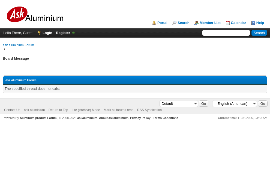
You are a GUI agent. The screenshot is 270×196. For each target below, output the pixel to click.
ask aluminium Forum (18, 45)
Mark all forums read (118, 110)
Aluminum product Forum (38, 118)
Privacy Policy (140, 118)
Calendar (238, 23)
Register (63, 33)
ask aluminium (34, 110)
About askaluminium (113, 118)
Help (260, 23)
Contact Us (12, 110)
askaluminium (87, 118)
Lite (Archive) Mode (86, 110)
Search (183, 23)
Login (47, 33)
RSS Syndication (149, 110)
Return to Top (58, 110)
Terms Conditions (165, 118)
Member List (210, 23)
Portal (162, 23)
